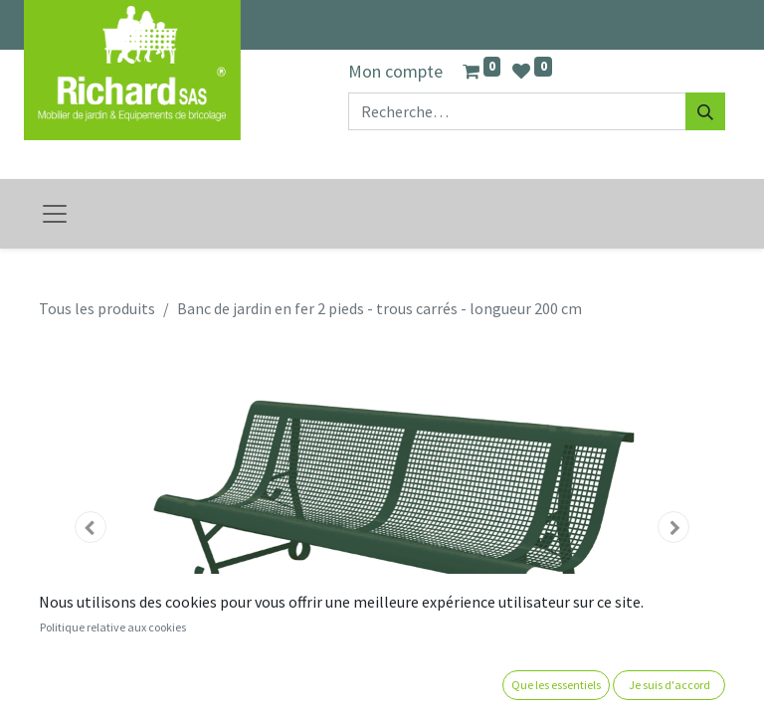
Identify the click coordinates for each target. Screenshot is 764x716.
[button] (90, 527)
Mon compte (395, 71)
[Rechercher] (705, 111)
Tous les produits (97, 308)
